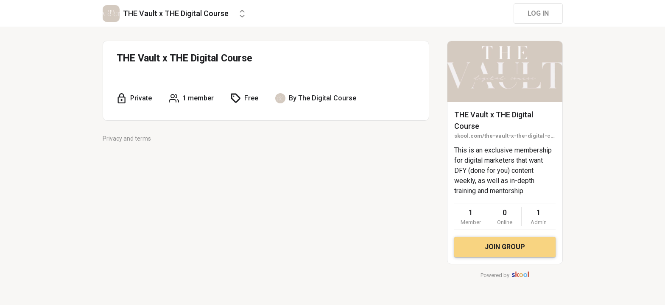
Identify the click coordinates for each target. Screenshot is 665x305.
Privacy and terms (127, 138)
